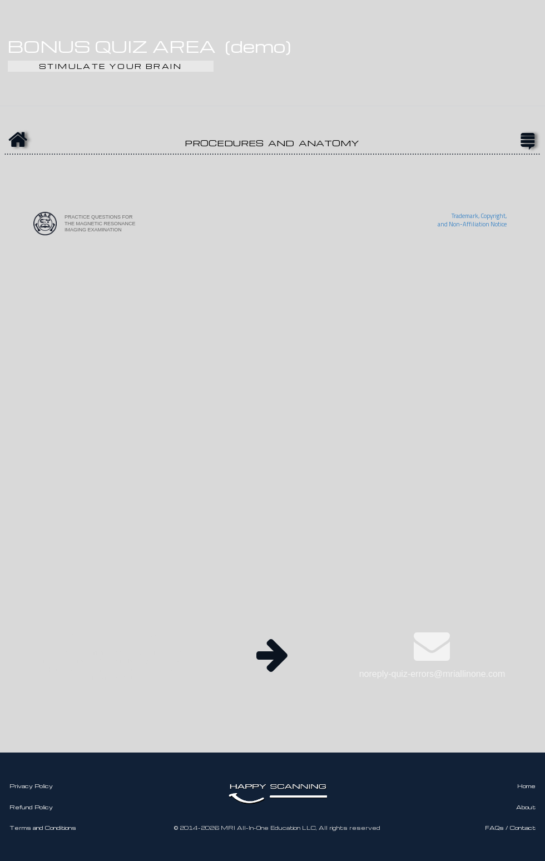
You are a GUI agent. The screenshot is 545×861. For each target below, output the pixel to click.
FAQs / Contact (510, 827)
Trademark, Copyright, (479, 215)
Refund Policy (31, 807)
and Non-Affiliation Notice (472, 224)
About (526, 807)
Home (526, 786)
